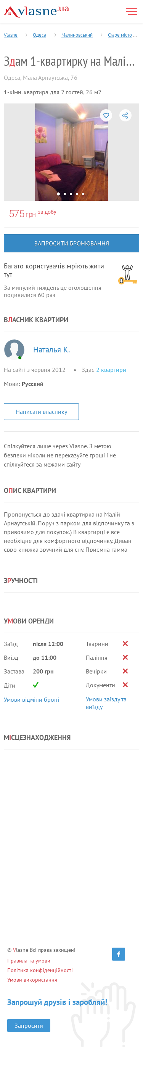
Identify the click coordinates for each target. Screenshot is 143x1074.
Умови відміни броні (31, 699)
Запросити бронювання (71, 243)
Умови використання (32, 980)
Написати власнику (41, 411)
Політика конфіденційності (40, 970)
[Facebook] (118, 954)
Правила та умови (28, 961)
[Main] (36, 12)
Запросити (28, 1025)
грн (31, 214)
